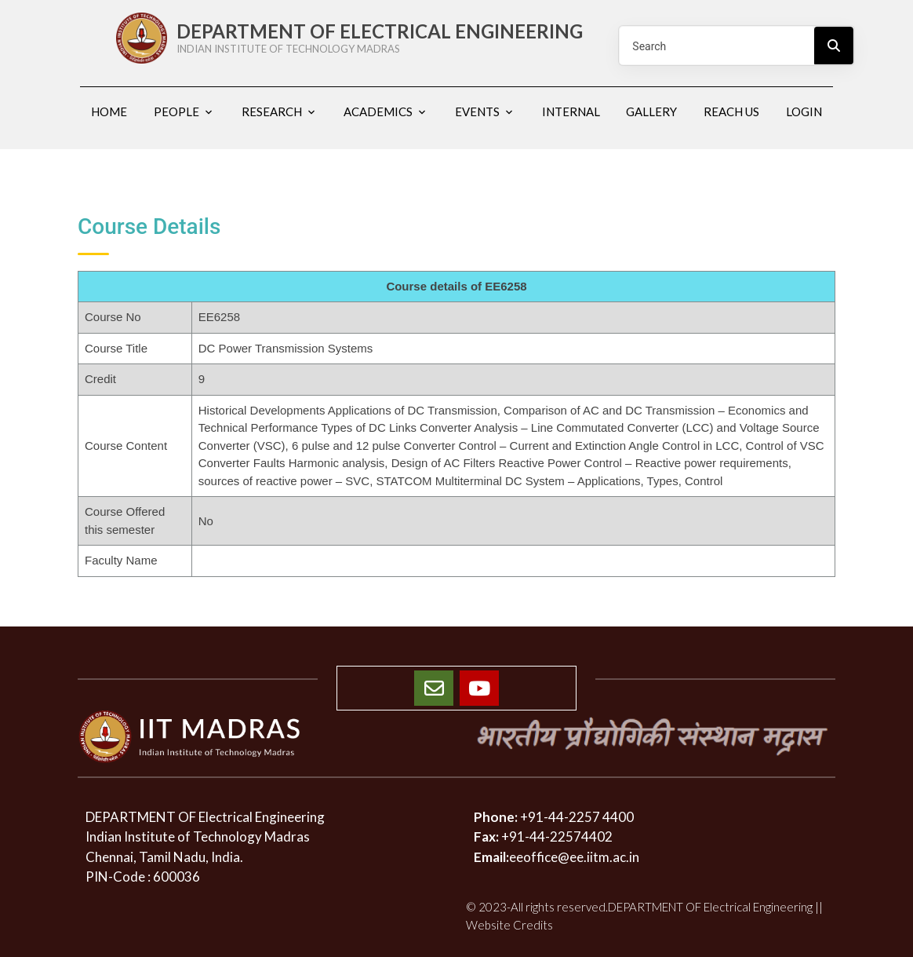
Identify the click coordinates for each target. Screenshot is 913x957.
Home (109, 111)
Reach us (731, 111)
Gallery (651, 111)
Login (804, 111)
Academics (378, 111)
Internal (571, 111)
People (176, 111)
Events (477, 111)
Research (272, 111)
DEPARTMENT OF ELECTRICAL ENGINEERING (386, 37)
